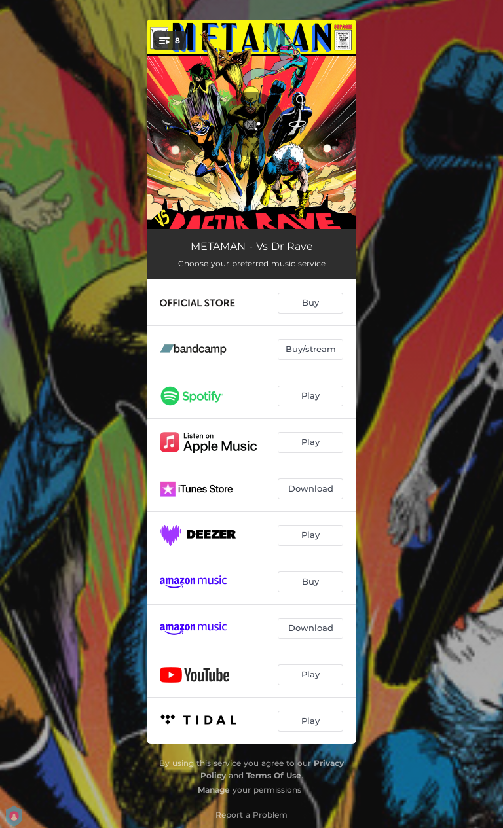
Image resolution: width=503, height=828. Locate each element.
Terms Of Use (273, 775)
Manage (214, 790)
